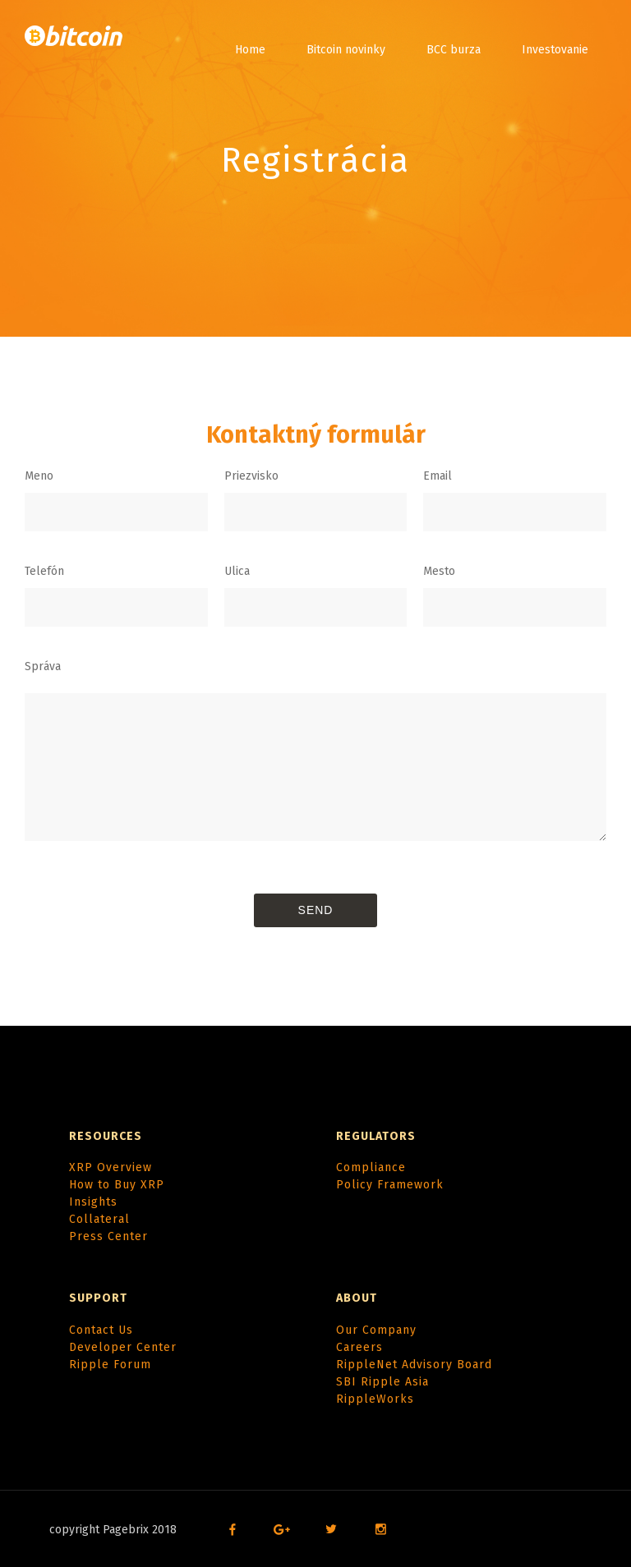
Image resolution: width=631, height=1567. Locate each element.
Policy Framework (390, 1185)
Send (316, 910)
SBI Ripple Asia (382, 1382)
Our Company (376, 1330)
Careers (359, 1347)
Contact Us (101, 1330)
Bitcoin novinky (345, 50)
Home (250, 50)
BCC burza (453, 50)
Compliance (371, 1167)
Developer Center (123, 1347)
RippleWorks (375, 1399)
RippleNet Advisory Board (414, 1365)
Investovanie (555, 50)
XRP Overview (110, 1167)
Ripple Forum (110, 1365)
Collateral (99, 1219)
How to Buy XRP (116, 1185)
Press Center (108, 1236)
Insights (93, 1202)
